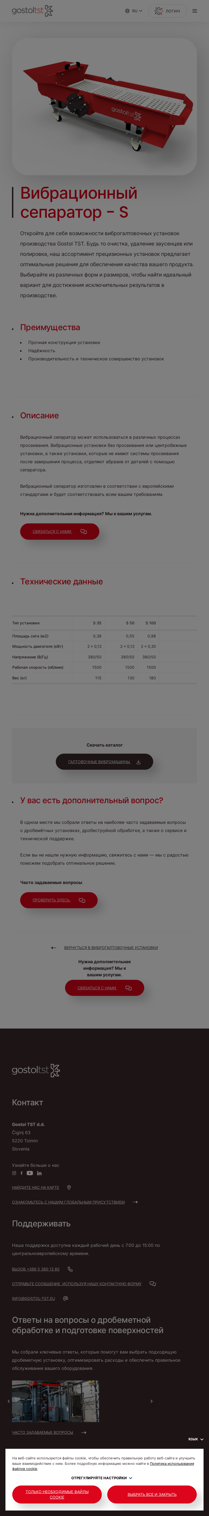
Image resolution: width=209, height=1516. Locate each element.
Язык (196, 1439)
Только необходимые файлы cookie (57, 1494)
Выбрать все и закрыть (152, 1494)
